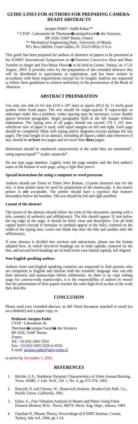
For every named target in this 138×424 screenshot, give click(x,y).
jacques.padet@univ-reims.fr (46, 350)
